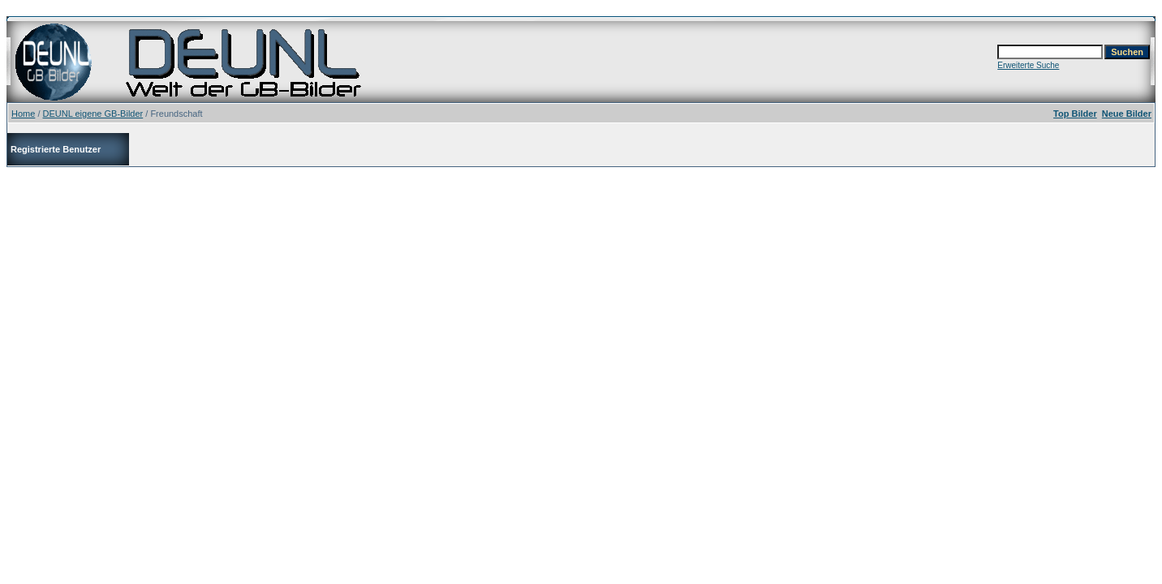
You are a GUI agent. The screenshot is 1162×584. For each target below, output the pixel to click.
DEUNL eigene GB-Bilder (93, 113)
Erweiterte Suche (1028, 65)
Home (23, 113)
